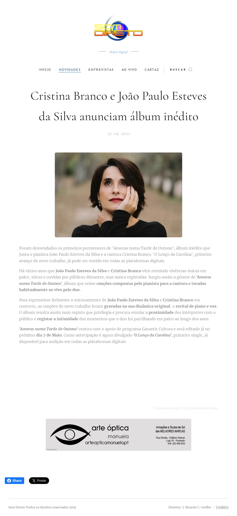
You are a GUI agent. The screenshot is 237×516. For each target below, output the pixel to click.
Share (14, 481)
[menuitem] (42, 70)
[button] (187, 70)
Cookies (222, 507)
